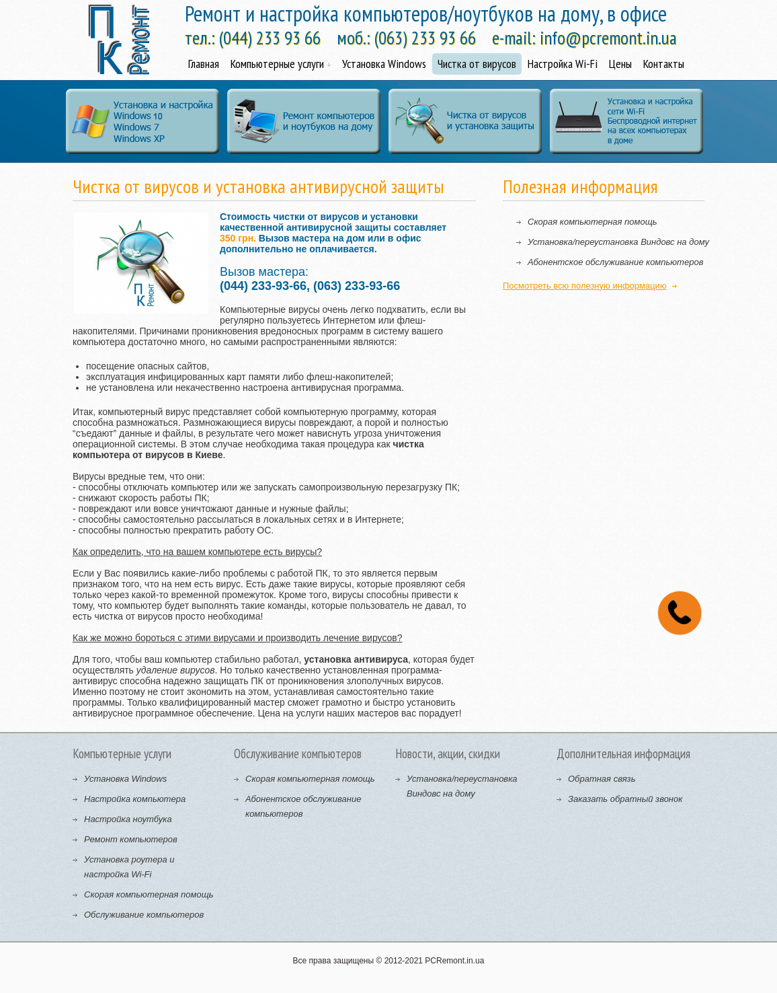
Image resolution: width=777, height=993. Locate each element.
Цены (620, 63)
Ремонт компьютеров (130, 839)
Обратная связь (601, 779)
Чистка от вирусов (477, 63)
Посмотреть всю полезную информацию (585, 286)
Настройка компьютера (135, 799)
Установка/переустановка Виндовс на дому (618, 242)
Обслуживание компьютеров (144, 915)
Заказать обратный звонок (625, 799)
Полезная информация (580, 186)
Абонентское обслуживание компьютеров (615, 262)
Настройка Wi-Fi (563, 63)
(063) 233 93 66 (425, 37)
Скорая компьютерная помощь (592, 222)
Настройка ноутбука (128, 819)
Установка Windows (384, 63)
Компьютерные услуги (281, 63)
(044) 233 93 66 (270, 37)
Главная (203, 63)
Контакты (663, 63)
